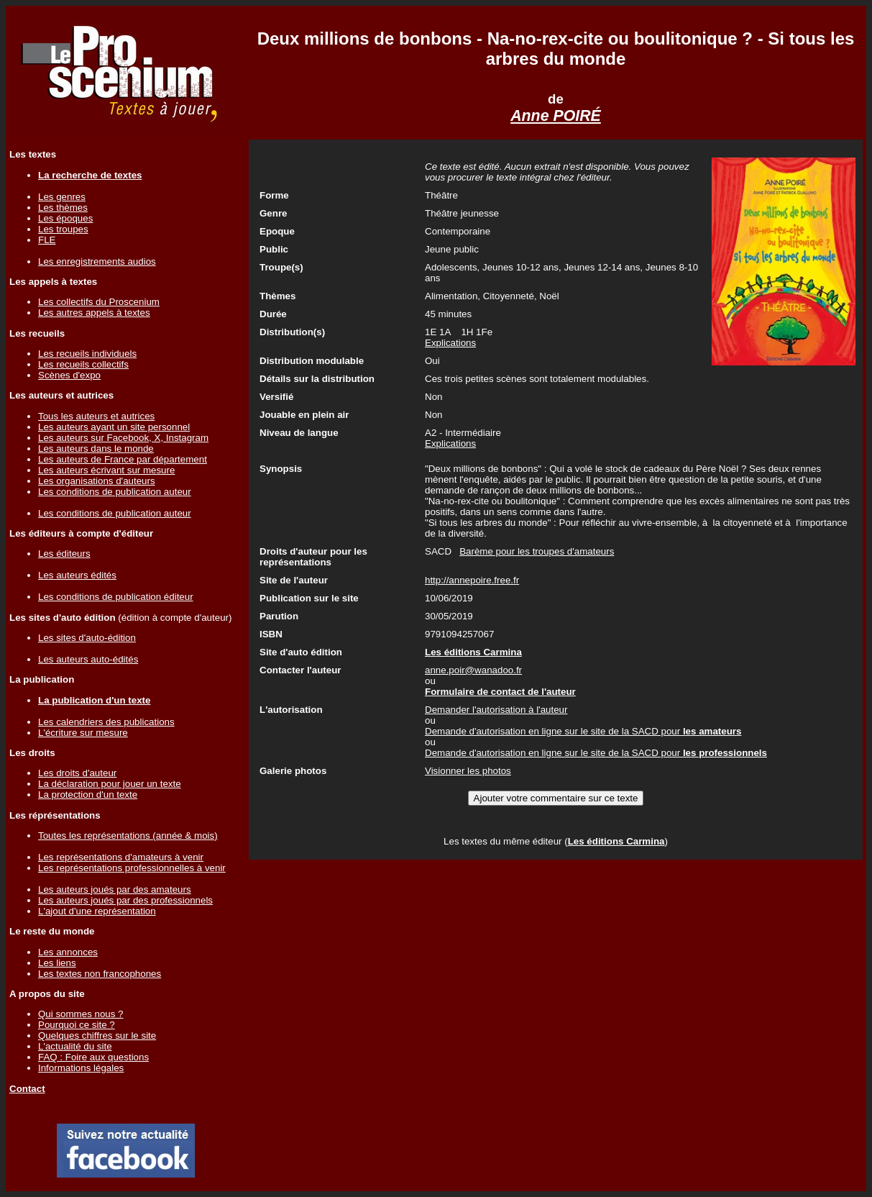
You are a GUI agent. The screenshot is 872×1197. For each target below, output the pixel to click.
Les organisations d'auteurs (96, 480)
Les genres (62, 196)
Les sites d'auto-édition (87, 637)
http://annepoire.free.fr (472, 580)
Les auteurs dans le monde (96, 448)
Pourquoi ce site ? (76, 1024)
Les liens (57, 962)
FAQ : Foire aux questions (93, 1057)
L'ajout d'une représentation (97, 911)
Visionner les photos (468, 770)
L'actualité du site (75, 1046)
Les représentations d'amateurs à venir (120, 857)
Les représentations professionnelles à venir (132, 868)
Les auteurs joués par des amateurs (114, 889)
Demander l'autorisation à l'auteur (496, 709)
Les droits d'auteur (77, 773)
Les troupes (63, 229)
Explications (450, 342)
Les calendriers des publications (106, 721)
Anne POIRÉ (555, 115)
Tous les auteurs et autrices (96, 416)
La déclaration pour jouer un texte (109, 783)
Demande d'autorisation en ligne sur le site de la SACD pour (583, 731)
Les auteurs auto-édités (88, 659)
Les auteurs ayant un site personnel (114, 427)
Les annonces (68, 952)
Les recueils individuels (87, 353)
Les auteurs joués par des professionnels (125, 900)
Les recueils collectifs (83, 364)
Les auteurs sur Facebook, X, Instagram (123, 437)
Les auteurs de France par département (122, 459)
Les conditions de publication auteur (114, 491)
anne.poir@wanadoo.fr (473, 670)
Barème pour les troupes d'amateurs (536, 551)
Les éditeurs (64, 553)
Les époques (65, 218)
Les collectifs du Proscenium (99, 301)
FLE (46, 240)
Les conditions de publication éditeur (115, 596)
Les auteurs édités (77, 575)
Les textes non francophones (99, 973)
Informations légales (81, 1067)
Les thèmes (63, 207)
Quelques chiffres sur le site (97, 1035)
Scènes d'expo (69, 375)
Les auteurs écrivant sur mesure (106, 470)
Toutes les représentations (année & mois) (128, 835)
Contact (27, 1088)
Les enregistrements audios (97, 261)
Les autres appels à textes (94, 312)
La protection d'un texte (87, 794)
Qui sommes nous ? (81, 1014)
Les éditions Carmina (616, 841)
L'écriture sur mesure (83, 732)
